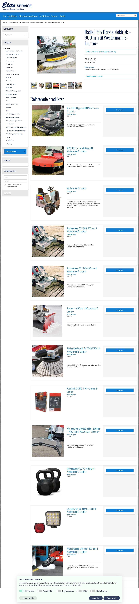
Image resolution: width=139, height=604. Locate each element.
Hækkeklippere (10, 84)
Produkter (7, 48)
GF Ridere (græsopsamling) (14, 134)
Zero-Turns (9, 64)
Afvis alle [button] (95, 598)
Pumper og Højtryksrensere (14, 120)
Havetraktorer (10, 71)
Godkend (7, 193)
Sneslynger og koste (12, 104)
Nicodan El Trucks (11, 57)
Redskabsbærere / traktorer (14, 51)
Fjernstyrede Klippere (12, 54)
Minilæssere (9, 61)
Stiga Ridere (9, 67)
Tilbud (8, 137)
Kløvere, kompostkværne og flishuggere (16, 127)
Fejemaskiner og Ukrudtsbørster (15, 130)
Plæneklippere (10, 81)
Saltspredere (10, 124)
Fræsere (8, 107)
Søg (135, 15)
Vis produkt (119, 110)
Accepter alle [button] (111, 598)
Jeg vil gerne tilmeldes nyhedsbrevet (17, 185)
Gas (7, 101)
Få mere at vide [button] (28, 598)
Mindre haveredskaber (13, 117)
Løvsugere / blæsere (12, 94)
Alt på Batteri (10, 140)
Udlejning (9, 144)
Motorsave (9, 87)
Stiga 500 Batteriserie (12, 74)
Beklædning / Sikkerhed (13, 114)
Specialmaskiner (11, 97)
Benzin (8, 111)
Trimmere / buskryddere (13, 91)
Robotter (8, 77)
